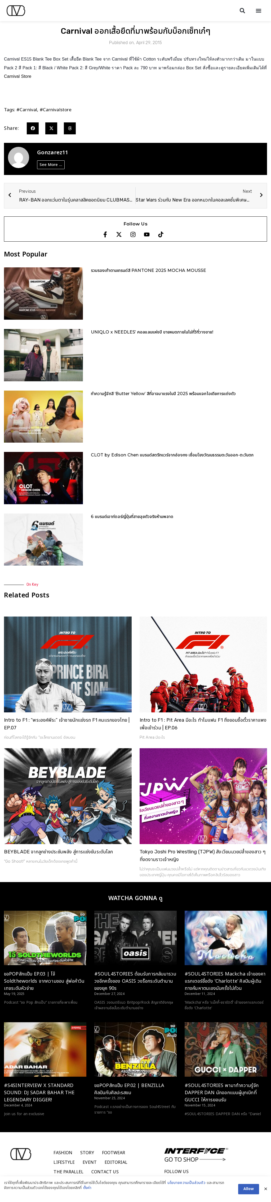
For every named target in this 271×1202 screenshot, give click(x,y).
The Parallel (68, 1172)
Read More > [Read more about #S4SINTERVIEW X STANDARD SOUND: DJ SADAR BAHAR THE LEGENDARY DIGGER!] (14, 1124)
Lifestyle (64, 1162)
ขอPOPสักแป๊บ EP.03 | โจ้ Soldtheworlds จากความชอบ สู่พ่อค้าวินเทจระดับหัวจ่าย (44, 981)
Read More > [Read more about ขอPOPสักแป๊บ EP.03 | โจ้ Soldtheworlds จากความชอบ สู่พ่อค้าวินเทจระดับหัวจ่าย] (14, 1012)
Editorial (116, 1162)
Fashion (63, 1153)
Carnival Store (18, 76)
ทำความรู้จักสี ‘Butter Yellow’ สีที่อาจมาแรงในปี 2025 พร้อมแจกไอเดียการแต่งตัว (163, 393)
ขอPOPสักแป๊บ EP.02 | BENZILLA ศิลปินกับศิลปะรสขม (129, 1089)
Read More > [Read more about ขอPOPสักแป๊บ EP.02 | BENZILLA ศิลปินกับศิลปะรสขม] (105, 1122)
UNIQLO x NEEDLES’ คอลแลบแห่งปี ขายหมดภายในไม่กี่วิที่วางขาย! (152, 332)
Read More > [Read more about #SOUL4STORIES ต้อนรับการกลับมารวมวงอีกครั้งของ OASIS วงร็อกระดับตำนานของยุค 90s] (105, 1018)
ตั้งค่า (87, 1189)
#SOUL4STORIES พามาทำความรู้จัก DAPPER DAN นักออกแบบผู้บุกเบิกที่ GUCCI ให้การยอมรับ (222, 1092)
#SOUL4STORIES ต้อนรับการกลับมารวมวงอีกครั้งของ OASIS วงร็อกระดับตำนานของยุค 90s (135, 981)
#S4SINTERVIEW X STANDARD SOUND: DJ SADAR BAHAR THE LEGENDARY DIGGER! (39, 1092)
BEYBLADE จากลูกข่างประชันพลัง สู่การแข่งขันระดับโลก (58, 852)
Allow (248, 1190)
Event (90, 1162)
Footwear (113, 1153)
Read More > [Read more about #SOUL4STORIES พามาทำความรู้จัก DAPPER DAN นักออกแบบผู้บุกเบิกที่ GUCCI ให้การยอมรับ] (195, 1124)
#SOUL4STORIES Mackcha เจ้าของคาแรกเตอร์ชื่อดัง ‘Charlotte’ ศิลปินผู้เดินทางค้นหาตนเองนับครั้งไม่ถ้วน (225, 981)
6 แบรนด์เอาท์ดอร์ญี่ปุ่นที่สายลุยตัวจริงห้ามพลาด (132, 516)
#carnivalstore (56, 109)
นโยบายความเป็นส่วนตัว (186, 1184)
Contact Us (105, 1172)
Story (87, 1153)
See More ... (50, 165)
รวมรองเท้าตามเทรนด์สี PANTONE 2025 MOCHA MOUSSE (148, 270)
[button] (242, 10)
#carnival (26, 109)
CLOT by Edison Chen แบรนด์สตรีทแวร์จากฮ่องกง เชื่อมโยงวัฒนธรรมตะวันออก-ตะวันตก (172, 454)
